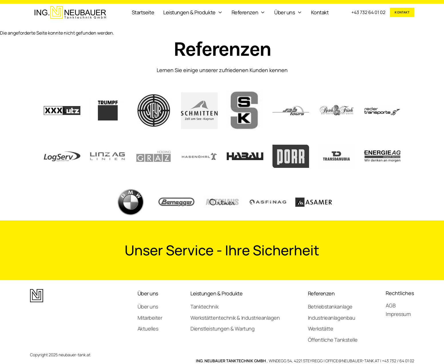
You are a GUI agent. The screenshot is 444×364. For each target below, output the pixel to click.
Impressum (398, 314)
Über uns (148, 293)
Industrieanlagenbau (331, 317)
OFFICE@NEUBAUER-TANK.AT (352, 360)
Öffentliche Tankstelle (333, 339)
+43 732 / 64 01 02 (398, 360)
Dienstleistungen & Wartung (222, 328)
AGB (390, 305)
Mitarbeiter (150, 317)
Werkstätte (320, 328)
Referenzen (321, 293)
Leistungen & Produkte (216, 293)
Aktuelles (148, 328)
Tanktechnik (204, 306)
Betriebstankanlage (330, 306)
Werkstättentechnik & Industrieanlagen (235, 317)
